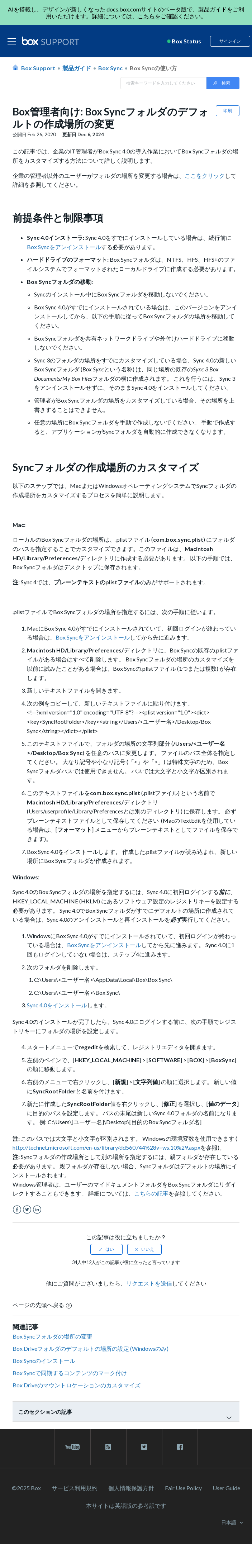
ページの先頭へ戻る (42, 1304)
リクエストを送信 (149, 1283)
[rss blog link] (108, 1447)
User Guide (226, 1487)
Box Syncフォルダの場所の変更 (52, 1336)
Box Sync (110, 68)
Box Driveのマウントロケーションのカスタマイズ (77, 1385)
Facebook (17, 1209)
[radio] (106, 1249)
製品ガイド (76, 68)
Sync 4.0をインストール (57, 1005)
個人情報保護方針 (131, 1487)
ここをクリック (205, 175)
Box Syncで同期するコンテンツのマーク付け (70, 1372)
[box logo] (50, 41)
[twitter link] (144, 1447)
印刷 (227, 110)
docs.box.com (123, 9)
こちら (146, 16)
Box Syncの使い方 (153, 68)
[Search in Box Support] (163, 83)
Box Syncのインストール (44, 1360)
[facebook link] (180, 1447)
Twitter (27, 1209)
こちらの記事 (151, 1193)
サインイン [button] (230, 41)
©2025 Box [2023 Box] (26, 1487)
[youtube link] (72, 1447)
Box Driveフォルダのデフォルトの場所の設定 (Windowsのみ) (90, 1348)
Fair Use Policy (183, 1487)
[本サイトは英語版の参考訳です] (126, 1505)
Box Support (38, 68)
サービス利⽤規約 (75, 1487)
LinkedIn (37, 1209)
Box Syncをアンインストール (64, 246)
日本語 (229, 1522)
